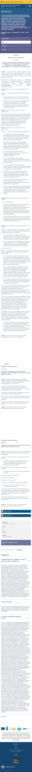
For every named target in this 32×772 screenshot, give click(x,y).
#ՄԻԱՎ (27, 32)
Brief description (5, 38)
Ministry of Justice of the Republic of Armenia (10, 767)
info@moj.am (18, 751)
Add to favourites (7, 11)
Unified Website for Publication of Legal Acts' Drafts (12, 6)
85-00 (16, 745)
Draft (3, 42)
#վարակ (3, 33)
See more (3, 716)
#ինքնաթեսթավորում (5, 32)
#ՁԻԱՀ (22, 32)
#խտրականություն (16, 32)
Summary (4, 49)
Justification (4, 45)
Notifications (16, 755)
